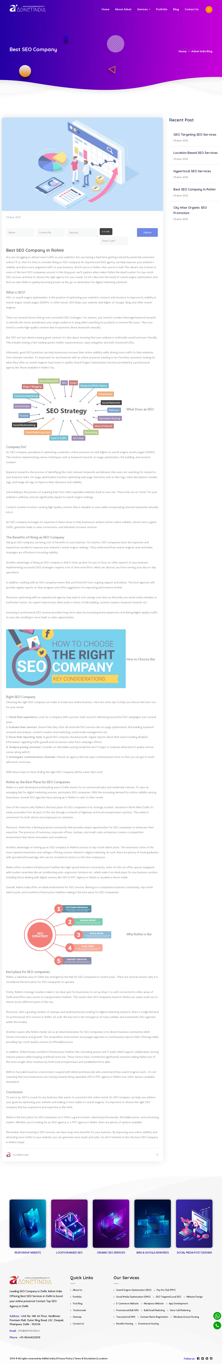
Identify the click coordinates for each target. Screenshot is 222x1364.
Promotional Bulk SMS (127, 1310)
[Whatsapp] (217, 1316)
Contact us (192, 9)
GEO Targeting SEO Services (194, 135)
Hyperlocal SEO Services (192, 171)
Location (102, 1358)
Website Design (194, 1296)
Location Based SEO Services (195, 153)
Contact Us (78, 1323)
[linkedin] (207, 1358)
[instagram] (211, 1358)
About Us (77, 1290)
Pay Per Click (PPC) (166, 1290)
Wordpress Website (154, 1303)
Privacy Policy (65, 1358)
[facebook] (198, 1358)
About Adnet (123, 9)
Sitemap (77, 1316)
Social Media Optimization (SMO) (133, 1296)
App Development (178, 1303)
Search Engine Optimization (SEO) (133, 1290)
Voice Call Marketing (180, 1310)
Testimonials (79, 1310)
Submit (146, 232)
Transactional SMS (125, 1316)
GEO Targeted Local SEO (168, 1296)
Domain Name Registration (154, 1316)
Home (105, 9)
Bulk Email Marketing (154, 1310)
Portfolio (161, 9)
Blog (176, 9)
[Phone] (217, 1325)
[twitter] (202, 1358)
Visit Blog (77, 1303)
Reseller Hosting (124, 1323)
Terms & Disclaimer (85, 1358)
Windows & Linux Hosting (186, 1316)
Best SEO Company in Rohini (33, 250)
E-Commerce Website (127, 1303)
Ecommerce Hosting (148, 1323)
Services (142, 9)
